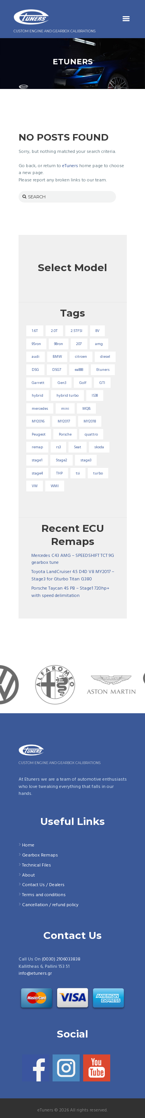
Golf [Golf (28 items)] (82, 383)
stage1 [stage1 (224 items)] (37, 460)
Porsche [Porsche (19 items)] (65, 434)
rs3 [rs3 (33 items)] (58, 447)
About (28, 875)
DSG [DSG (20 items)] (35, 370)
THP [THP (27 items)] (59, 473)
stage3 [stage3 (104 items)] (85, 460)
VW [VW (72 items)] (35, 486)
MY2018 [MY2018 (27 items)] (90, 421)
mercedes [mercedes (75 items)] (40, 409)
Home (28, 845)
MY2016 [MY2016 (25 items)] (38, 421)
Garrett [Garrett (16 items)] (38, 383)
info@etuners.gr (35, 973)
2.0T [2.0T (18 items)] (54, 331)
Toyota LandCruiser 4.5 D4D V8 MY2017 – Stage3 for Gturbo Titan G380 (72, 575)
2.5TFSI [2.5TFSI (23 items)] (76, 331)
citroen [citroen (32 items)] (81, 357)
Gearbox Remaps (40, 855)
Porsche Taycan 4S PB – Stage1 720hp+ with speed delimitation (70, 592)
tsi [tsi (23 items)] (78, 473)
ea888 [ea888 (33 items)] (79, 370)
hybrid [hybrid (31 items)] (37, 395)
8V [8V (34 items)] (97, 331)
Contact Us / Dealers (43, 885)
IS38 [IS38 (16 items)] (95, 395)
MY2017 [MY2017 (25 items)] (64, 421)
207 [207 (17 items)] (79, 344)
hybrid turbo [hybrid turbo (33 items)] (67, 395)
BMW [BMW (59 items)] (57, 357)
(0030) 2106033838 (61, 959)
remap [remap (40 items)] (37, 447)
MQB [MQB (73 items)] (86, 409)
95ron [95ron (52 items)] (36, 344)
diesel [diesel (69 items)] (105, 357)
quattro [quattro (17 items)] (91, 434)
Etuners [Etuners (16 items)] (102, 370)
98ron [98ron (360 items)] (58, 344)
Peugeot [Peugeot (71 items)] (39, 434)
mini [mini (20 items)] (65, 409)
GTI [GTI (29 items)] (102, 383)
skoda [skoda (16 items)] (99, 447)
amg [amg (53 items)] (99, 344)
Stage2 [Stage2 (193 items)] (61, 460)
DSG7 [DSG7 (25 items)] (56, 370)
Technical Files (36, 865)
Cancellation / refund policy (50, 905)
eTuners (70, 166)
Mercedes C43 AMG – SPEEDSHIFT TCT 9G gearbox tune (72, 559)
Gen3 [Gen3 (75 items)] (62, 383)
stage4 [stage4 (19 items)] (37, 473)
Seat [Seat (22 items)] (77, 447)
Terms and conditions (44, 895)
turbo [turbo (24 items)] (98, 473)
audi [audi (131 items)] (35, 357)
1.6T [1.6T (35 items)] (35, 331)
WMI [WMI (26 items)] (55, 486)
